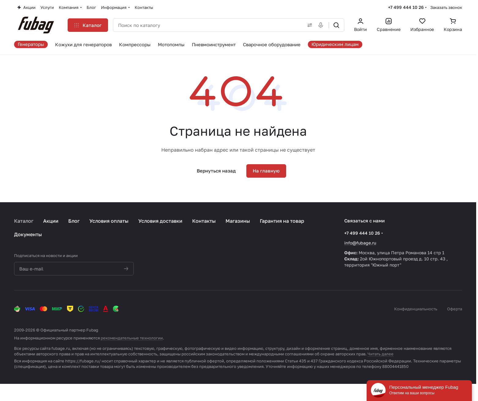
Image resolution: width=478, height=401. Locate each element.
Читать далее (381, 353)
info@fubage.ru (360, 242)
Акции (50, 221)
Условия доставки (160, 221)
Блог (74, 221)
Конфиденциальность (415, 308)
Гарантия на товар (282, 221)
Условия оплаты (109, 221)
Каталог (23, 221)
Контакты (204, 221)
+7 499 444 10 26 (406, 7)
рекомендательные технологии (132, 337)
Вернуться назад (216, 170)
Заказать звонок (446, 7)
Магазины (238, 221)
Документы (28, 234)
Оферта (454, 308)
